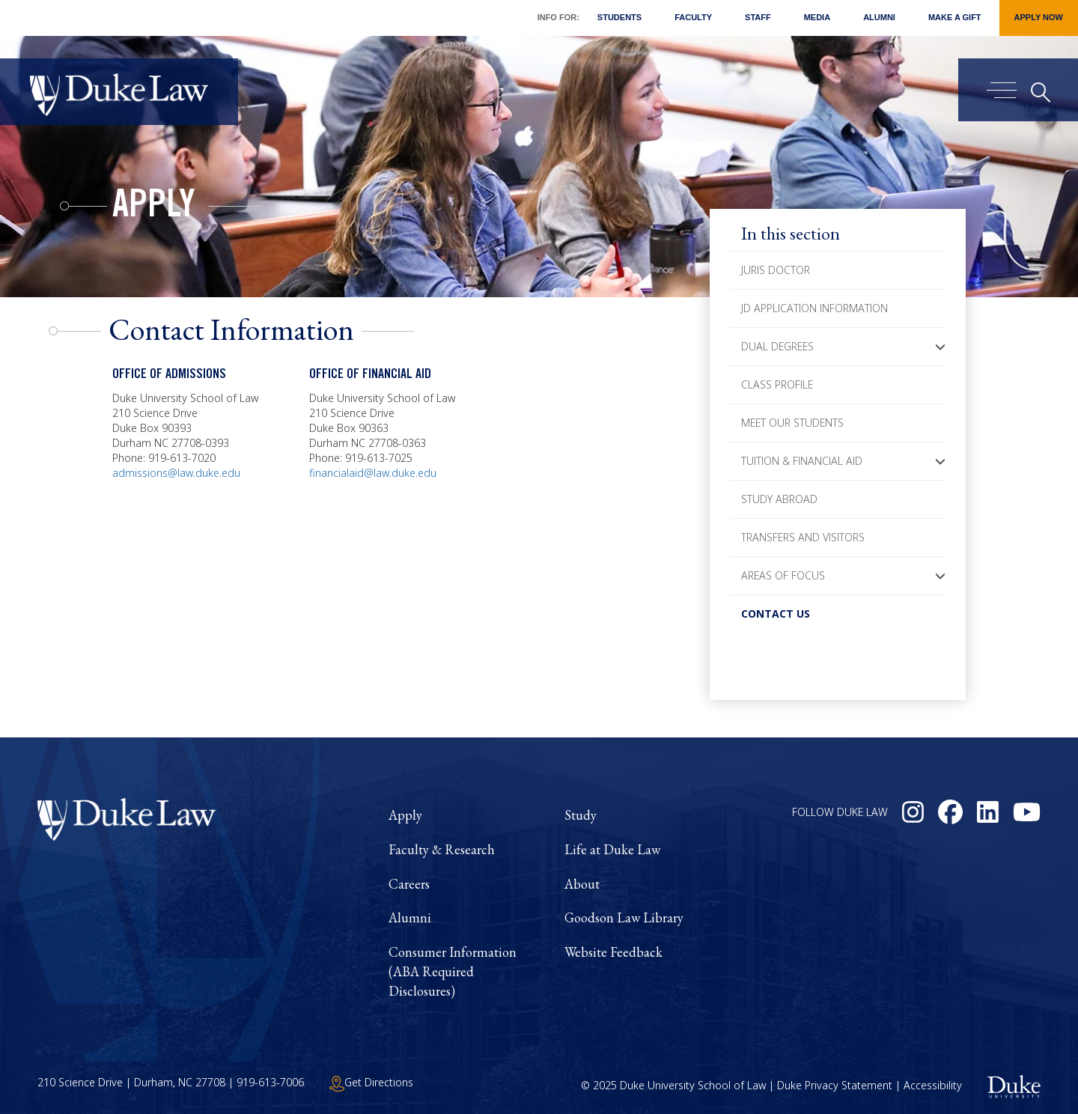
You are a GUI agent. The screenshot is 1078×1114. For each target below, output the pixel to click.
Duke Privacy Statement (834, 1086)
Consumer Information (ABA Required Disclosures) (453, 971)
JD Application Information (814, 308)
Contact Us (775, 613)
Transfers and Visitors (803, 537)
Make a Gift (954, 17)
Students (619, 17)
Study (580, 815)
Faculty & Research (442, 849)
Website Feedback (613, 952)
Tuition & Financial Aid (801, 461)
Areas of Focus (783, 575)
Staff (758, 17)
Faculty (693, 17)
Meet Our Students (792, 423)
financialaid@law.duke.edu (372, 473)
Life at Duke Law (612, 849)
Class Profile (777, 384)
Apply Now (1038, 17)
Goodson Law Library (623, 917)
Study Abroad (779, 499)
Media (817, 17)
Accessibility (933, 1086)
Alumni (879, 17)
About (582, 883)
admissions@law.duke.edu (176, 473)
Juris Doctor (775, 270)
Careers (409, 883)
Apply (153, 208)
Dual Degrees (777, 346)
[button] (940, 347)
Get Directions (371, 1082)
